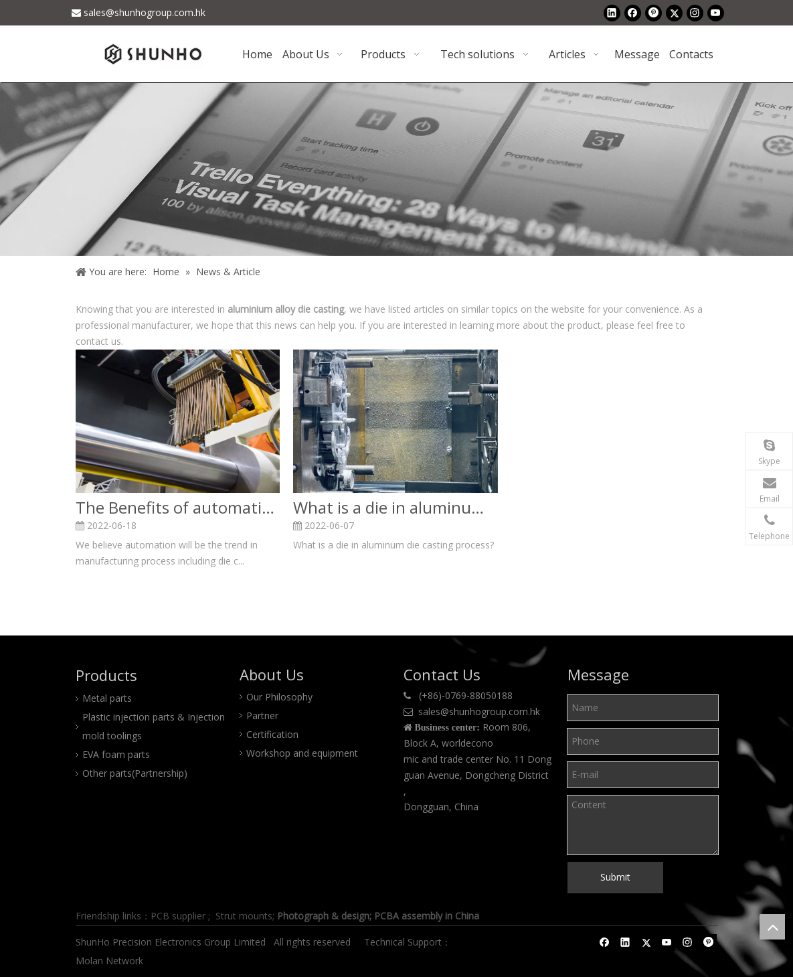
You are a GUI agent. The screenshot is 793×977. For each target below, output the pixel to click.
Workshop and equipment (302, 753)
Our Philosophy (279, 696)
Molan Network (111, 960)
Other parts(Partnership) (134, 773)
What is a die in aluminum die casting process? (395, 508)
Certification (272, 734)
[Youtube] (715, 12)
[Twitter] (674, 12)
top (772, 927)
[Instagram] (695, 12)
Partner (262, 715)
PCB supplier (178, 915)
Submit (615, 877)
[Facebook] (632, 12)
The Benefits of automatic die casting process (178, 508)
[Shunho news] (396, 169)
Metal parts (107, 698)
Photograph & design (323, 915)
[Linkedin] (612, 12)
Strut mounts (243, 915)
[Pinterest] (653, 12)
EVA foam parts (116, 754)
